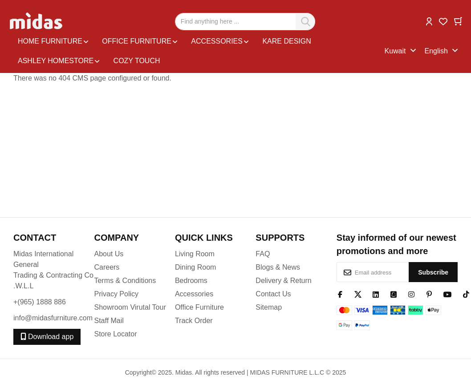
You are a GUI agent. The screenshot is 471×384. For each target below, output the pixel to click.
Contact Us (273, 294)
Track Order (194, 320)
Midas (183, 372)
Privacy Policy (116, 294)
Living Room (195, 254)
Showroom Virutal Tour (130, 307)
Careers (106, 267)
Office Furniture (199, 307)
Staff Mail (108, 320)
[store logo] (37, 21)
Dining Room (195, 267)
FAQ (263, 254)
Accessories (194, 294)
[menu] (198, 51)
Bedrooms (191, 280)
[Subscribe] (433, 272)
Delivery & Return (283, 280)
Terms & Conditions (125, 280)
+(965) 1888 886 (39, 302)
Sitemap (269, 307)
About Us (108, 254)
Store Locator (115, 334)
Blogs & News (278, 267)
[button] (429, 20)
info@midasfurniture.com (53, 318)
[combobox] (245, 21)
